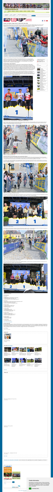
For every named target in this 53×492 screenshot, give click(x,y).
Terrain (11, 14)
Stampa (19, 490)
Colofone (26, 490)
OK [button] (30, 488)
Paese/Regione (6, 14)
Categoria (14, 14)
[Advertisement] (26, 1)
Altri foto (5, 369)
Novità (5, 12)
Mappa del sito (22, 490)
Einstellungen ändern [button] (35, 488)
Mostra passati (19, 14)
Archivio (5, 483)
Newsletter (8, 12)
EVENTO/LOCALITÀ (24, 14)
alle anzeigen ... (10, 345)
